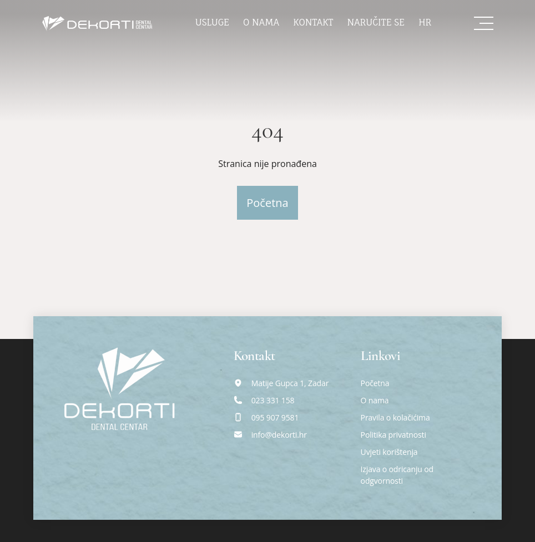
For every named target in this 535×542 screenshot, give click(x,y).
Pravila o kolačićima (395, 417)
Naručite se (376, 22)
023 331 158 (273, 400)
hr (424, 22)
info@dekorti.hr (279, 434)
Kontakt (313, 22)
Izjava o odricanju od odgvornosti (397, 475)
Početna (267, 202)
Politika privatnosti (393, 434)
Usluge (212, 22)
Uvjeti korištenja (389, 452)
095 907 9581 (275, 417)
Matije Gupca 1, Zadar (290, 383)
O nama (261, 22)
